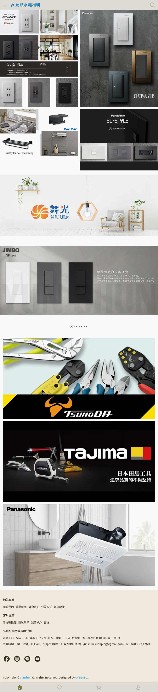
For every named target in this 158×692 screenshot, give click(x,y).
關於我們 (8, 607)
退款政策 (59, 607)
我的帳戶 (36, 622)
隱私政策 (23, 622)
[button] (71, 326)
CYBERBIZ (81, 677)
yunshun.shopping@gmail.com (103, 644)
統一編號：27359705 (138, 644)
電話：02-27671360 (15, 638)
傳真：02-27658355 (42, 638)
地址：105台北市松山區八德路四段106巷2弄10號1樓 (88, 638)
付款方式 (46, 607)
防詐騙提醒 (9, 622)
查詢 (46, 622)
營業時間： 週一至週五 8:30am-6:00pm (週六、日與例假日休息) (42, 644)
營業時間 (21, 607)
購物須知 (33, 607)
